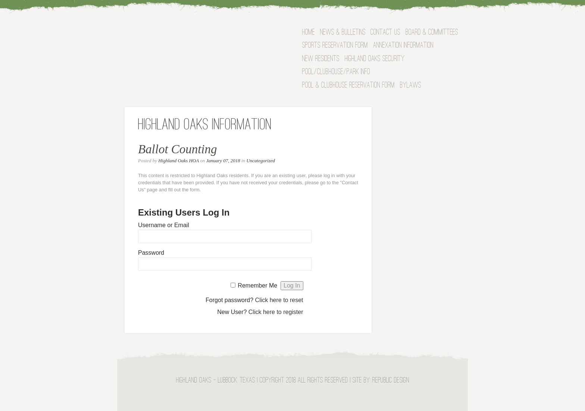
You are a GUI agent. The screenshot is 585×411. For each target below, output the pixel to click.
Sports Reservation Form (335, 45)
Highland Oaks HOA (178, 160)
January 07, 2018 (223, 160)
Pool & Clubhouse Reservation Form (348, 85)
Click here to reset (279, 300)
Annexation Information (403, 45)
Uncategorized (260, 160)
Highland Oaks (197, 35)
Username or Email (163, 225)
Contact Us (385, 32)
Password (151, 253)
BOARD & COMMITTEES (432, 32)
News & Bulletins (343, 32)
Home (308, 32)
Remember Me (257, 285)
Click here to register (275, 312)
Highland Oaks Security (375, 59)
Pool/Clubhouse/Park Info (336, 72)
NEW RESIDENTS (321, 59)
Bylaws (410, 85)
